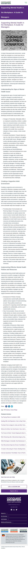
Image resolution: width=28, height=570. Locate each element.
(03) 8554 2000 (14, 507)
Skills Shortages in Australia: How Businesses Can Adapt (14, 441)
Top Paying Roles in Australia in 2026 (10, 417)
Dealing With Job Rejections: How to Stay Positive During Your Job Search (14, 421)
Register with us (14, 491)
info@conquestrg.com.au (14, 504)
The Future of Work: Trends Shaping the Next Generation (14, 433)
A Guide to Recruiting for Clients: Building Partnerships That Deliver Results (14, 449)
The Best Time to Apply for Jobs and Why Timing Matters (14, 425)
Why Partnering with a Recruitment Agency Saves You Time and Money (14, 437)
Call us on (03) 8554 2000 (14, 486)
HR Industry (7, 409)
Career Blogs (13, 409)
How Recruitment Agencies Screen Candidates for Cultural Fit (14, 445)
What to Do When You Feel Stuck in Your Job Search (14, 429)
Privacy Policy (18, 546)
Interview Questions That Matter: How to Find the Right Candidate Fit (14, 452)
